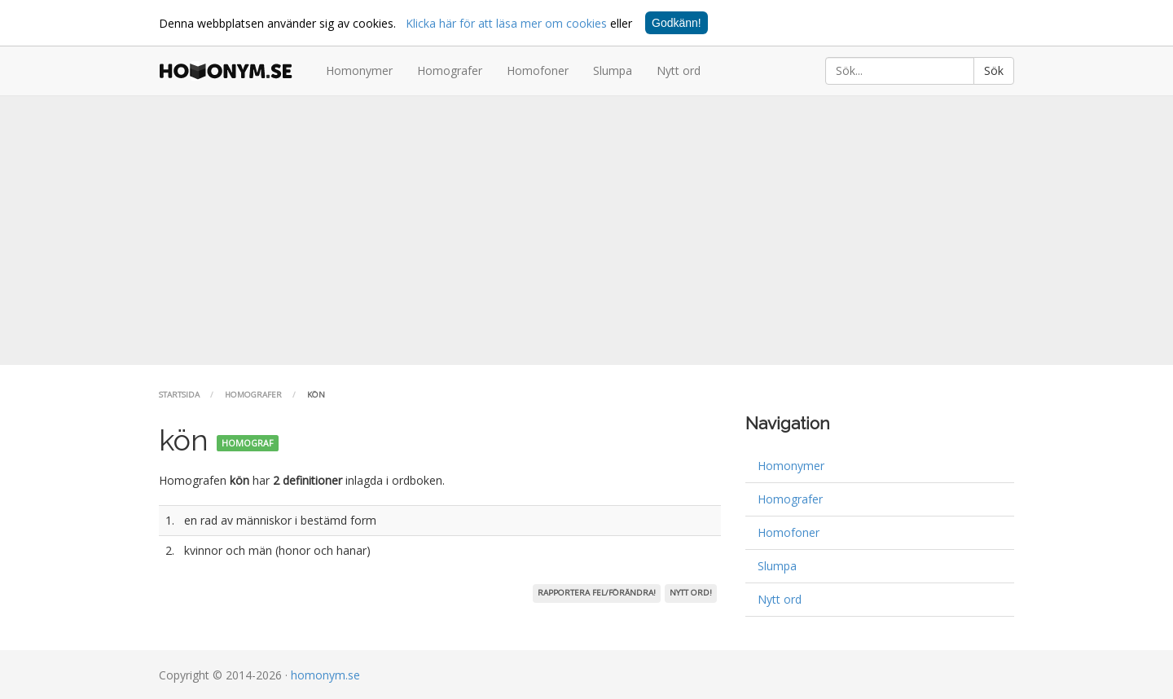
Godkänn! (676, 22)
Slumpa (612, 70)
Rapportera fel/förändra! (597, 592)
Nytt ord (679, 70)
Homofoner (538, 70)
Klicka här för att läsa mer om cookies (506, 23)
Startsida (179, 394)
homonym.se (325, 675)
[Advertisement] (586, 230)
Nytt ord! (691, 592)
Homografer (449, 70)
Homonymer (359, 70)
